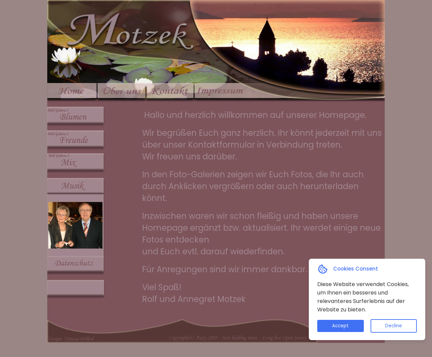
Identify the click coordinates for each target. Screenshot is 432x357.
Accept (340, 326)
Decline (393, 326)
